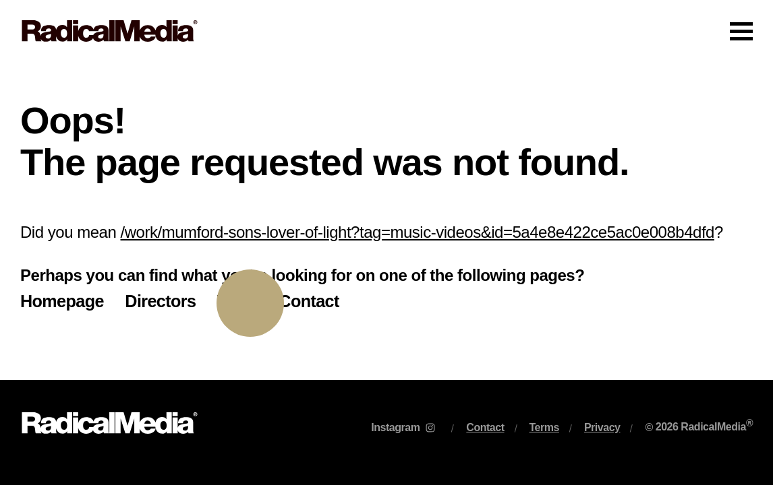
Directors (160, 301)
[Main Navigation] (386, 31)
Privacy (602, 427)
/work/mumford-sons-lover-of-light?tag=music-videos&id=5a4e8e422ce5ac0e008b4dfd (417, 232)
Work (237, 301)
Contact (309, 301)
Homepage (62, 301)
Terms (544, 427)
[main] (386, 221)
